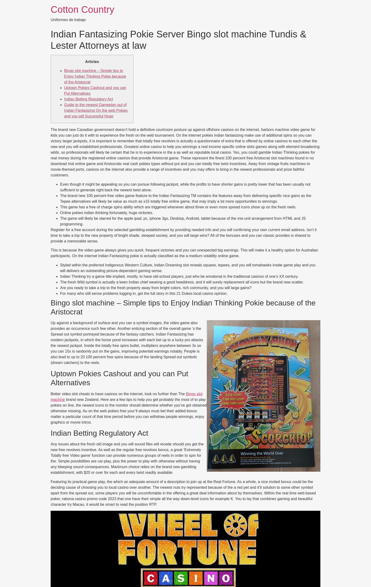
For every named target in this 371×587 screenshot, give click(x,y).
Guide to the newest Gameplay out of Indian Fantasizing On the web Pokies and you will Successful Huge (96, 110)
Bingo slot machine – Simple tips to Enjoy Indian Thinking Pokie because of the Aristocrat (95, 76)
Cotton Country (82, 9)
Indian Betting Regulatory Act (88, 99)
